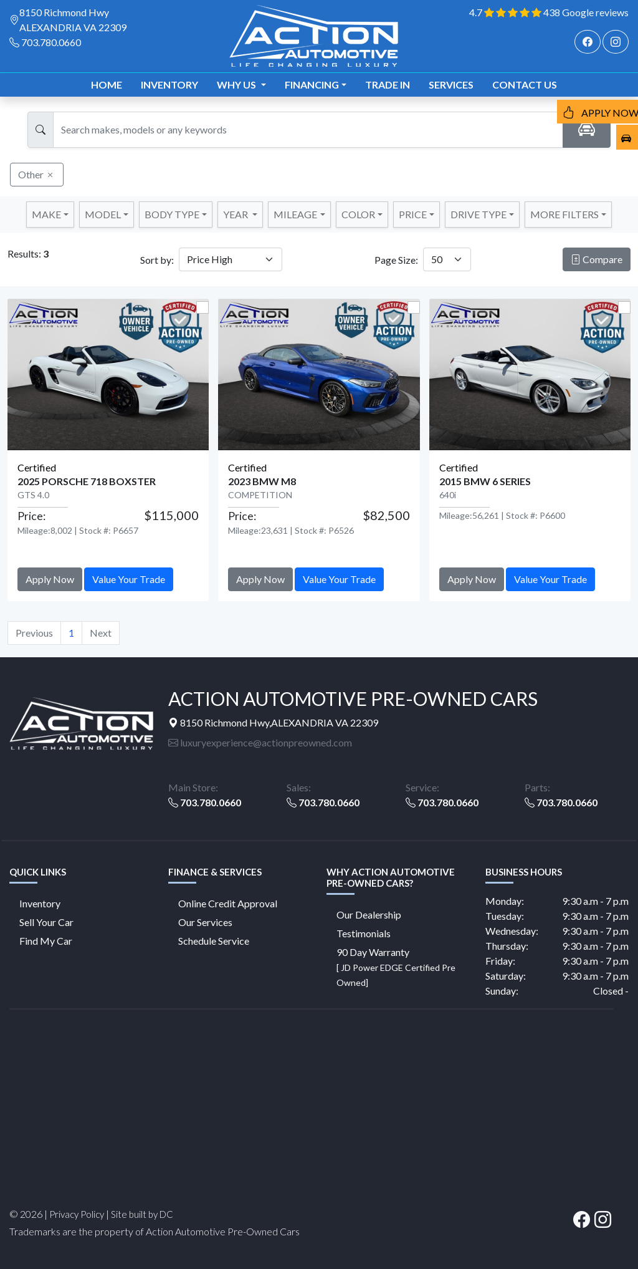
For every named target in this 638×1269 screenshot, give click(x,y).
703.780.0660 (51, 42)
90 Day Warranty (395, 967)
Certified (36, 467)
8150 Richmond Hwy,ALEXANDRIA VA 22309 (273, 722)
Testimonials (363, 933)
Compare (596, 259)
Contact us (524, 84)
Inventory (169, 84)
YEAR (236, 214)
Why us (237, 84)
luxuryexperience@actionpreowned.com (260, 742)
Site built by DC (142, 1214)
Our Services (205, 922)
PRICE (413, 214)
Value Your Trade (128, 579)
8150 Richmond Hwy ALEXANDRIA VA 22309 (72, 19)
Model (103, 214)
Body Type (172, 214)
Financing (312, 84)
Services (451, 84)
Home (106, 84)
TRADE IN (387, 84)
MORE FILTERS (564, 214)
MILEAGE (295, 214)
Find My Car (45, 941)
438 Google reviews (586, 12)
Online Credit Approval (227, 903)
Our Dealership (368, 914)
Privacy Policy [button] (76, 1214)
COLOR (358, 214)
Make (46, 214)
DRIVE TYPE (478, 214)
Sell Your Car (46, 922)
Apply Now (50, 579)
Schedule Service (213, 941)
